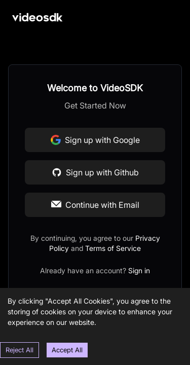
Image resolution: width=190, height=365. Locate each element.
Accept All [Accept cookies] (67, 350)
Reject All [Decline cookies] (19, 350)
